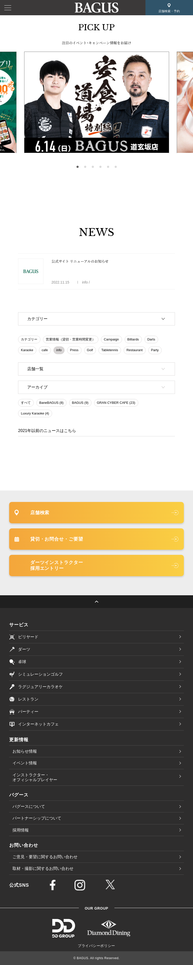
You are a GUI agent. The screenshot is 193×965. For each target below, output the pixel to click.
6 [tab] (115, 167)
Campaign (111, 339)
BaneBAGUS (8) (51, 403)
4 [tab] (100, 167)
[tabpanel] (96, 102)
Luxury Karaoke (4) (35, 413)
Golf (90, 350)
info (59, 350)
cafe (45, 350)
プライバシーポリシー (96, 946)
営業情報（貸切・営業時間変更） (70, 339)
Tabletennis (109, 350)
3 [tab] (92, 167)
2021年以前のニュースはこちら (47, 430)
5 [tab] (108, 167)
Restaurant (134, 350)
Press (74, 350)
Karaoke (27, 350)
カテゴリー (29, 339)
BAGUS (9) (80, 403)
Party (155, 350)
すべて (26, 403)
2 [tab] (85, 167)
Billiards (133, 339)
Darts (151, 339)
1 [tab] (77, 167)
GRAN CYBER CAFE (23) (116, 403)
